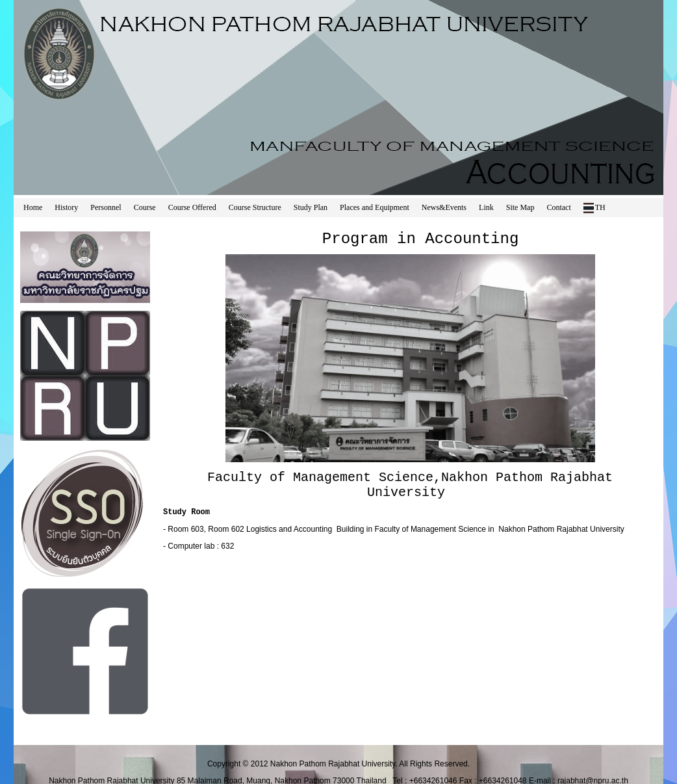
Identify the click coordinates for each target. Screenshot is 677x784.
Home (32, 207)
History (66, 207)
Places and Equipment (374, 207)
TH (594, 208)
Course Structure (255, 207)
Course (145, 207)
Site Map (520, 207)
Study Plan (310, 207)
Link (486, 207)
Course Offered (192, 207)
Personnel (105, 207)
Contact (558, 207)
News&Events (444, 207)
